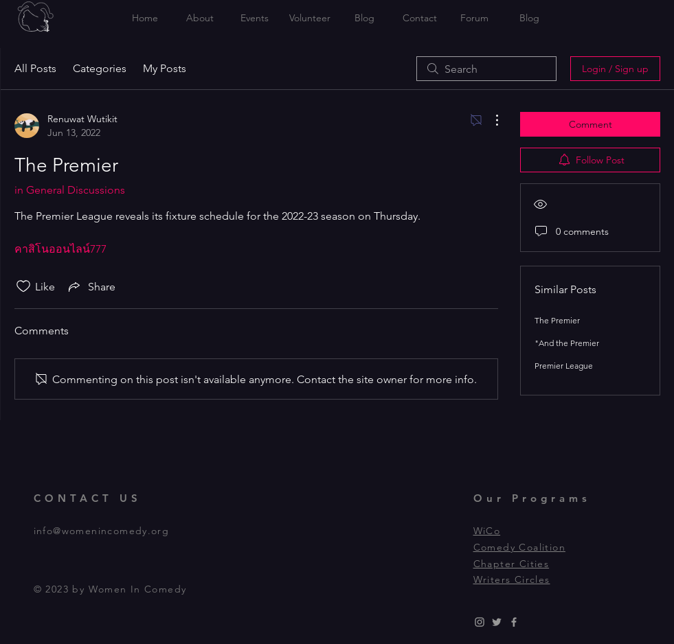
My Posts (164, 68)
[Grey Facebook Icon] (514, 622)
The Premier (557, 320)
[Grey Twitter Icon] (497, 622)
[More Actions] (490, 120)
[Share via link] (90, 286)
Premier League (564, 365)
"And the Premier (567, 343)
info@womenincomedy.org (102, 531)
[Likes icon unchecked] (23, 286)
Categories (99, 68)
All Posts (35, 68)
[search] (486, 68)
